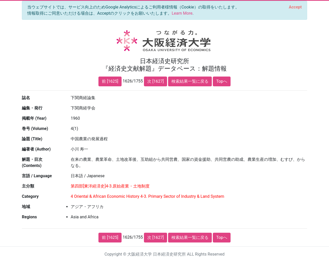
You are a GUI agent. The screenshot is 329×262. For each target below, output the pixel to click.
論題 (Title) (32, 138)
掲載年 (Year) (34, 118)
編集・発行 (32, 108)
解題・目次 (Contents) (32, 162)
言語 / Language (37, 175)
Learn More (182, 13)
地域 (26, 206)
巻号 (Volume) (35, 128)
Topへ (221, 81)
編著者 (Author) (36, 149)
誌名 (26, 97)
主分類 (28, 186)
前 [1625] (110, 81)
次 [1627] (155, 81)
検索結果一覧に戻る (189, 81)
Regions (29, 216)
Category (30, 196)
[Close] (295, 7)
